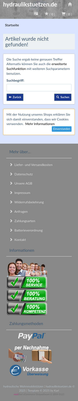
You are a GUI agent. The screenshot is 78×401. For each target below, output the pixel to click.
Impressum (19, 193)
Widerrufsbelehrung (26, 202)
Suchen (62, 97)
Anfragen (18, 211)
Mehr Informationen (39, 124)
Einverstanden (61, 128)
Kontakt (17, 240)
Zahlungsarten (22, 221)
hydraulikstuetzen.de (30, 4)
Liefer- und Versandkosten (31, 165)
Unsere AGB (20, 183)
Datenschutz (21, 174)
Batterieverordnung (26, 230)
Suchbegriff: (15, 80)
